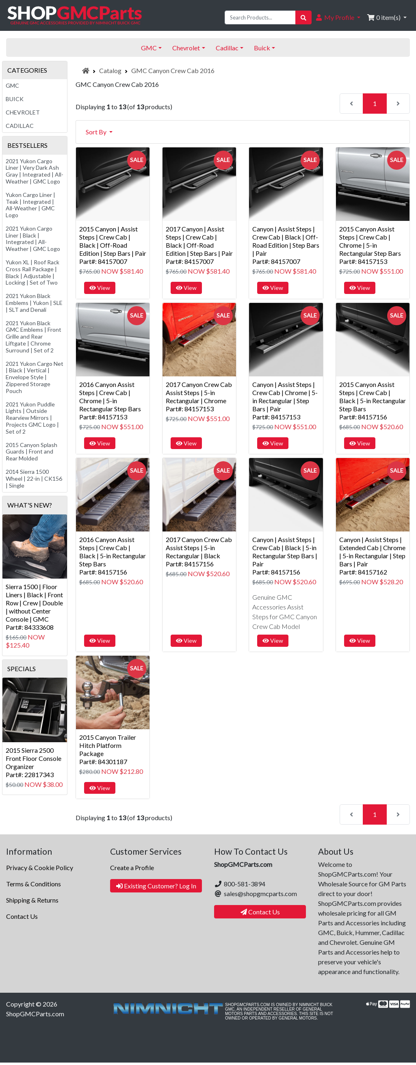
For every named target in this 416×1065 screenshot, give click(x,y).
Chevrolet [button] (186, 48)
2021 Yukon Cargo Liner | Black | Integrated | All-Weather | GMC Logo (33, 238)
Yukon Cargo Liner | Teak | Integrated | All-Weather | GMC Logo (30, 204)
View (99, 287)
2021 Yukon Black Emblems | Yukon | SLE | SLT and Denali (34, 302)
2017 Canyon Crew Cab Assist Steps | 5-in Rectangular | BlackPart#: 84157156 (199, 552)
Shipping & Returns (32, 900)
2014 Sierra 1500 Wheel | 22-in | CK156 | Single (34, 478)
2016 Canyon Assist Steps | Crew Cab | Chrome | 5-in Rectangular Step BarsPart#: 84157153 (110, 400)
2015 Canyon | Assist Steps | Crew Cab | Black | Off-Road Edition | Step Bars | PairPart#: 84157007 (112, 245)
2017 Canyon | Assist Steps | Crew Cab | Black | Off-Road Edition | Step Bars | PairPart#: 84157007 (199, 245)
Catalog (110, 70)
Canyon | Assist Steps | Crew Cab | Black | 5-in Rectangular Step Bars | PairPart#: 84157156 (284, 556)
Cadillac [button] (227, 48)
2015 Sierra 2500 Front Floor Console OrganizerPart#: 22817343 (33, 762)
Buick (15, 98)
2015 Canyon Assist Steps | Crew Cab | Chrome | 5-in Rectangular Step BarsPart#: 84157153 (370, 245)
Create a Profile (132, 867)
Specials (21, 668)
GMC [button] (149, 48)
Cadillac (20, 125)
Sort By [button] (97, 132)
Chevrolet (23, 112)
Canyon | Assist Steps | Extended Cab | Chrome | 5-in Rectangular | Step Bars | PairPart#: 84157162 (372, 556)
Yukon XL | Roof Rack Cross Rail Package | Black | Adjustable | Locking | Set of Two (32, 272)
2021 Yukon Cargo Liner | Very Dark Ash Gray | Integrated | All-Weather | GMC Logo (34, 171)
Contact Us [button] (260, 912)
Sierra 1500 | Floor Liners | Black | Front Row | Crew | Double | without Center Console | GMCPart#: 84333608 (34, 607)
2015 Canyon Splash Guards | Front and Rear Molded (31, 451)
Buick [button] (262, 48)
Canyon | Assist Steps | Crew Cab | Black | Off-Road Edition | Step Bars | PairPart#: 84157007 (285, 245)
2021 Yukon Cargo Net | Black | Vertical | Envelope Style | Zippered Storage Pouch (34, 377)
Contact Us (22, 916)
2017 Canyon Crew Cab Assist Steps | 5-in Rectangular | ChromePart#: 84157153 (199, 396)
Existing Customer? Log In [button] (156, 886)
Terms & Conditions (33, 884)
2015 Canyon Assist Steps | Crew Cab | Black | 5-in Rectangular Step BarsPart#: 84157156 (372, 400)
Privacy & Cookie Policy (39, 867)
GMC (12, 85)
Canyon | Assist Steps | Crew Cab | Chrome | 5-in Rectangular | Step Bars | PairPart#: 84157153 (285, 400)
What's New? (29, 505)
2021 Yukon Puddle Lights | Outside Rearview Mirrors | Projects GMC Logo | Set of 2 (32, 418)
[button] (338, 17)
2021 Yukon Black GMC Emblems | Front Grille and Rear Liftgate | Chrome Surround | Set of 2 (33, 337)
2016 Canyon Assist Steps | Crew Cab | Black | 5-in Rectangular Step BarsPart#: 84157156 (112, 556)
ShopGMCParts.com (35, 1013)
